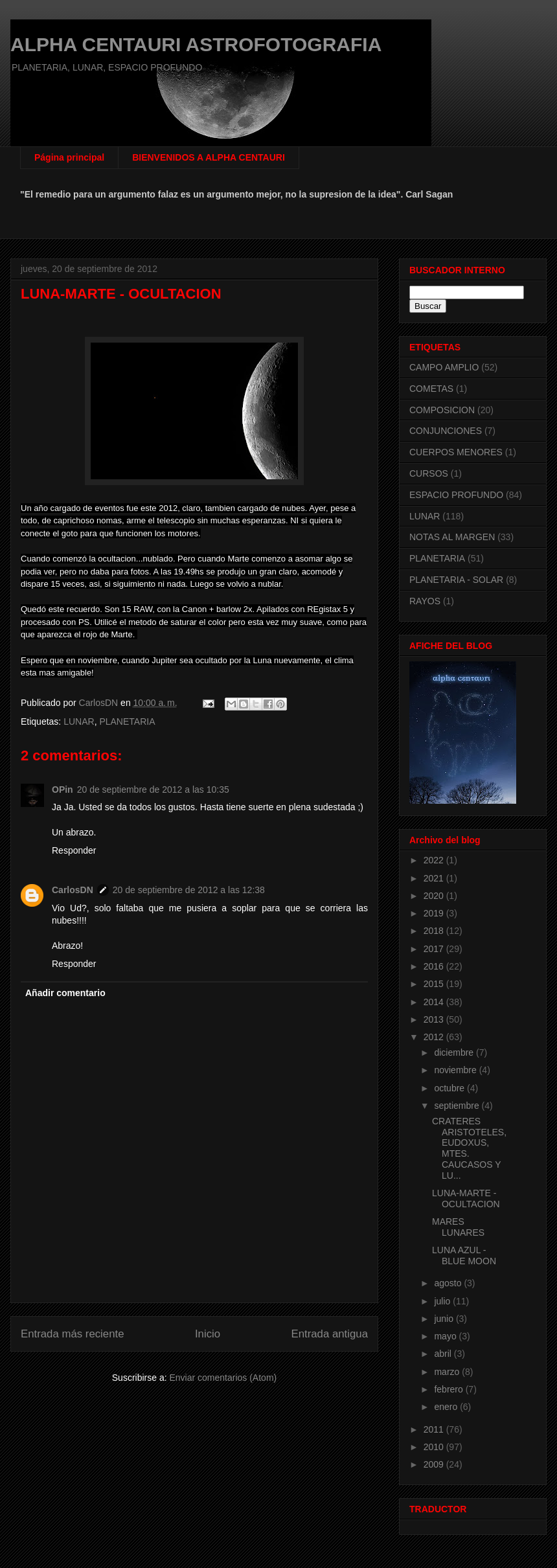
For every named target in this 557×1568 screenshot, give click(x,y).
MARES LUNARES (458, 1227)
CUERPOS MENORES (456, 452)
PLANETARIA (127, 721)
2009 (435, 1464)
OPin (62, 789)
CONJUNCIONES (445, 431)
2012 (435, 1037)
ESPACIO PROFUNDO (456, 495)
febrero (449, 1389)
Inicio (207, 1334)
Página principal (69, 157)
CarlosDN (72, 890)
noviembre (456, 1070)
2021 (435, 878)
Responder (74, 850)
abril (443, 1353)
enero (447, 1407)
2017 (435, 949)
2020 (435, 896)
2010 (435, 1447)
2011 (435, 1429)
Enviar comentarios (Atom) (223, 1377)
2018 (435, 931)
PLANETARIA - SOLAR (456, 579)
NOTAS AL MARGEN (452, 537)
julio (443, 1301)
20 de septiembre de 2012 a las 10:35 (153, 789)
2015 (435, 984)
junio (444, 1318)
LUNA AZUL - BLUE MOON (464, 1255)
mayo (446, 1336)
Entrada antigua (330, 1334)
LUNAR (78, 721)
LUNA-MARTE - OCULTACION (466, 1198)
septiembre (457, 1105)
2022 (435, 860)
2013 (435, 1019)
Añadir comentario (65, 993)
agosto (449, 1283)
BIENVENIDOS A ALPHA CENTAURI (208, 157)
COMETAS (431, 388)
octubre (450, 1088)
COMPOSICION (442, 410)
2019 (435, 913)
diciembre (455, 1052)
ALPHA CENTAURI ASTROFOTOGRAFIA (195, 44)
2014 (435, 1002)
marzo (448, 1372)
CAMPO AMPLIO (444, 367)
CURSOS (428, 473)
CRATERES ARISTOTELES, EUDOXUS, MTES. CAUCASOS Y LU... (469, 1148)
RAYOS (424, 601)
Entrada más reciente (72, 1334)
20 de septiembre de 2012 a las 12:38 (189, 890)
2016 (435, 966)
